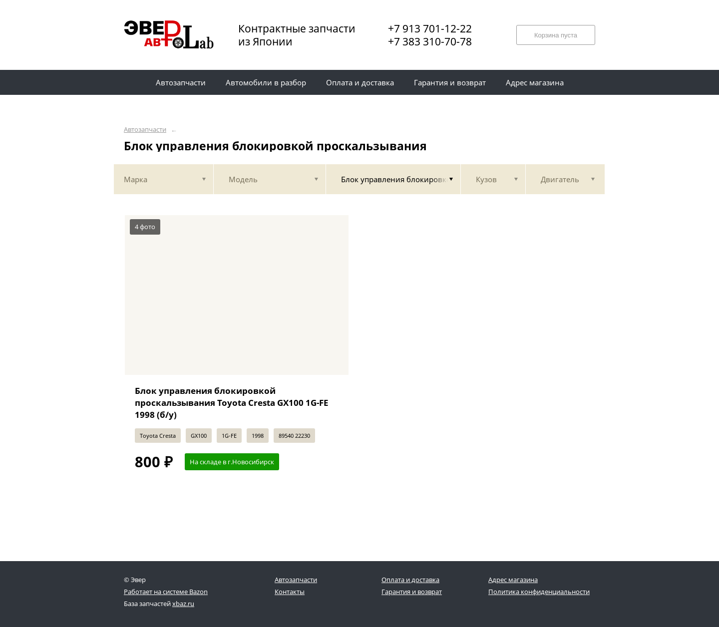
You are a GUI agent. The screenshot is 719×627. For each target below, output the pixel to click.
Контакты (290, 591)
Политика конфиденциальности (539, 591)
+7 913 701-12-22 (430, 28)
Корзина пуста (555, 35)
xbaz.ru (183, 603)
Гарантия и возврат (411, 591)
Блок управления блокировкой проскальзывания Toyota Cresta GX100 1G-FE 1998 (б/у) (232, 402)
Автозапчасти (145, 129)
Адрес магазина (513, 579)
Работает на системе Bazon (166, 591)
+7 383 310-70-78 (430, 41)
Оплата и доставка (410, 579)
